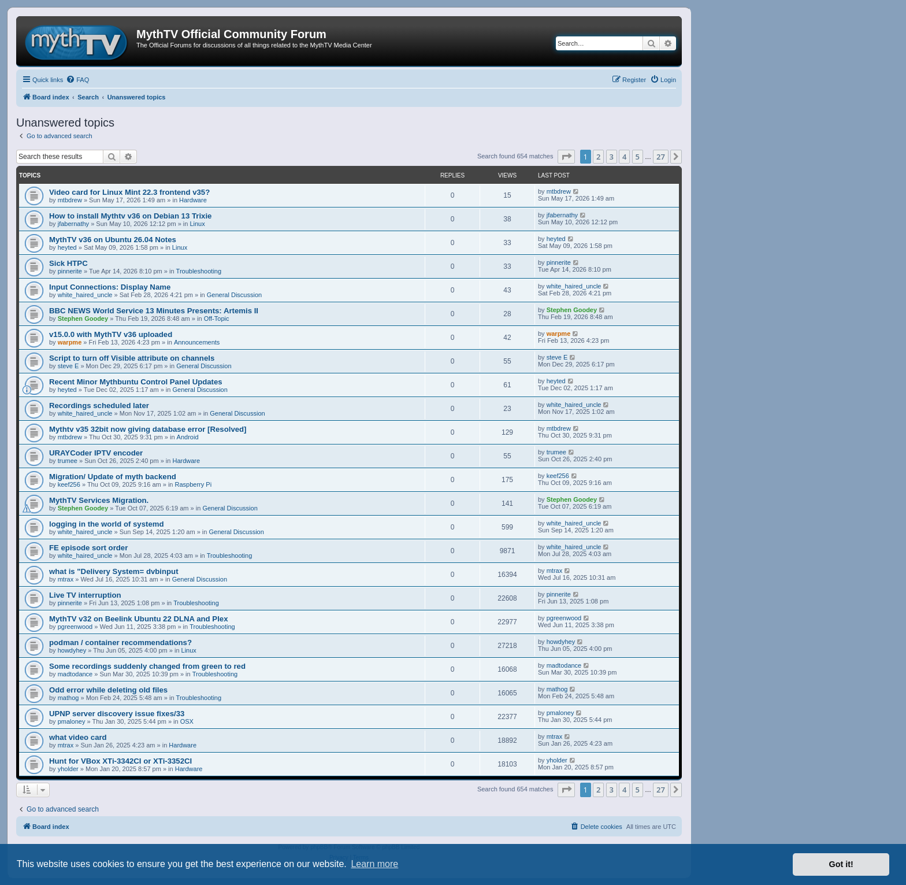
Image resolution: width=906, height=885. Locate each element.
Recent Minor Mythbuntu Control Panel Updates (135, 381)
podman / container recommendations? (120, 642)
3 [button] (612, 156)
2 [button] (598, 156)
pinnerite (70, 271)
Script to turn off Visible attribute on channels (131, 358)
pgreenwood (75, 626)
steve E (68, 365)
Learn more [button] (374, 864)
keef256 (69, 484)
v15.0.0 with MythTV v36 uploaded (110, 334)
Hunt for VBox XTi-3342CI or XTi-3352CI (120, 761)
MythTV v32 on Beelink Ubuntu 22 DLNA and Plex (138, 618)
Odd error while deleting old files (108, 690)
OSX (187, 721)
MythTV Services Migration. (98, 500)
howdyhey (72, 650)
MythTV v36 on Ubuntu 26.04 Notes (112, 239)
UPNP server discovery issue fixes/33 (116, 713)
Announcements (197, 342)
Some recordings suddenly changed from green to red (147, 666)
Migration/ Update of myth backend (112, 476)
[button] (566, 157)
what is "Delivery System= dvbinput (114, 571)
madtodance (75, 674)
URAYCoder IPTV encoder (96, 453)
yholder (68, 768)
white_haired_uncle (85, 294)
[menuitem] (77, 80)
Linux (197, 223)
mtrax (66, 579)
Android (188, 437)
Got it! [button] (841, 864)
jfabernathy (73, 223)
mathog (68, 697)
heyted (67, 247)
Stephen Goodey (83, 318)
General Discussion (234, 294)
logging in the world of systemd (106, 524)
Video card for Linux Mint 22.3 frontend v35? (129, 192)
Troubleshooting (198, 271)
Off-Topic (216, 318)
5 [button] (638, 156)
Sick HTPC (68, 263)
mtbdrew (70, 200)
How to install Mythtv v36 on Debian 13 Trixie (130, 216)
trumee (67, 460)
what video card (78, 737)
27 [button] (660, 156)
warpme (70, 342)
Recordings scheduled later (99, 405)
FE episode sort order (88, 547)
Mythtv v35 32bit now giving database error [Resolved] (148, 429)
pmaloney (72, 721)
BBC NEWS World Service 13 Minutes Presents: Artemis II (153, 310)
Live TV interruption (85, 595)
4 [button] (624, 156)
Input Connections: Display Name (109, 287)
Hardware (193, 200)
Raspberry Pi (193, 484)
